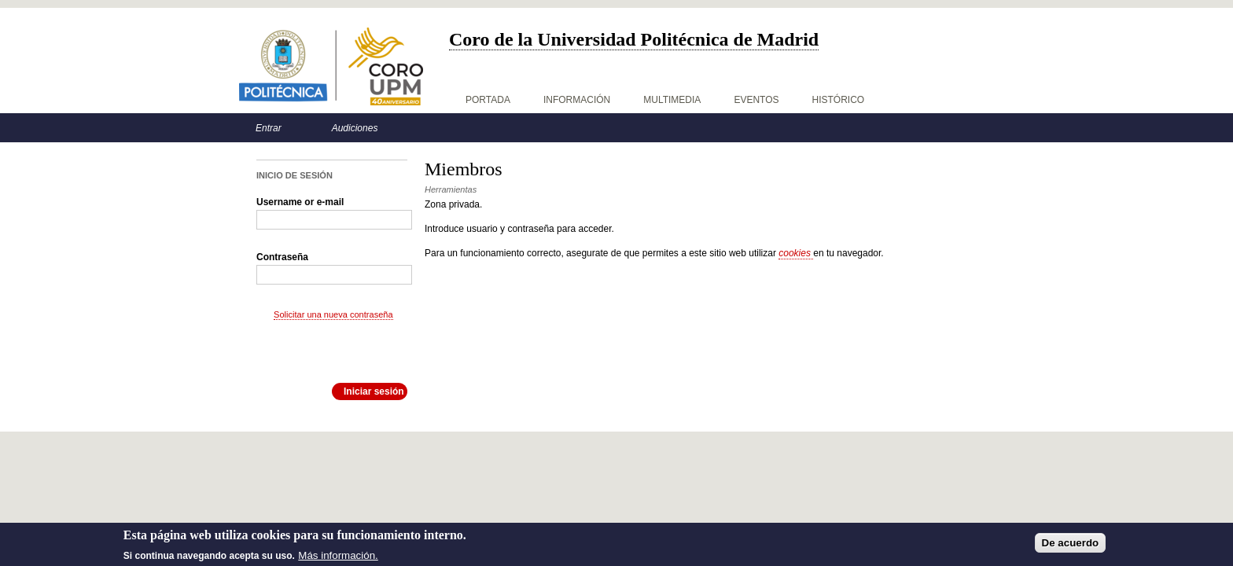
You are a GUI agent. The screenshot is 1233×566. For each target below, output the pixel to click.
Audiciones (355, 128)
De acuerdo (1070, 546)
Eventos (756, 99)
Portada (488, 99)
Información (576, 99)
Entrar (269, 128)
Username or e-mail (300, 202)
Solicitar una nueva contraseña (333, 314)
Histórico (838, 99)
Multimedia (672, 99)
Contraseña (282, 257)
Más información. (337, 558)
